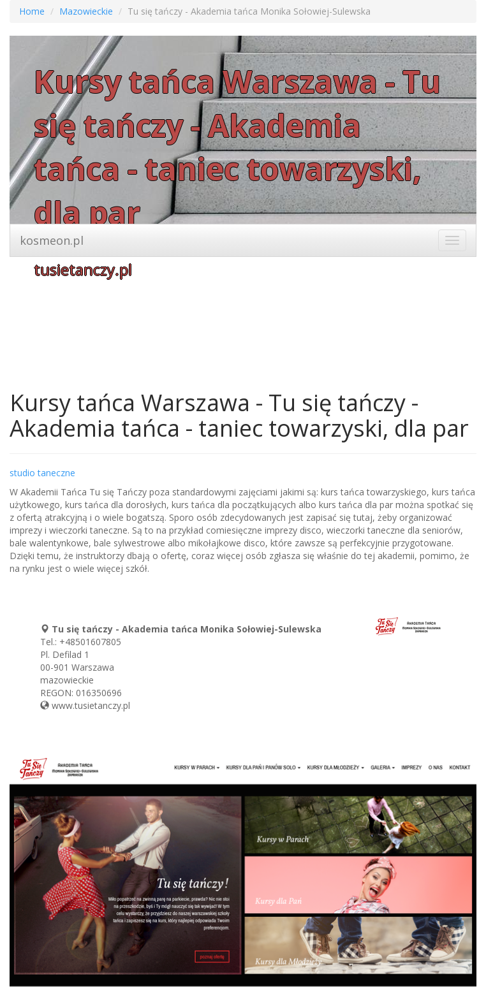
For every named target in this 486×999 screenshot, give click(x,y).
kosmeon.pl (52, 240)
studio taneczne (42, 473)
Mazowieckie (86, 11)
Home (32, 11)
